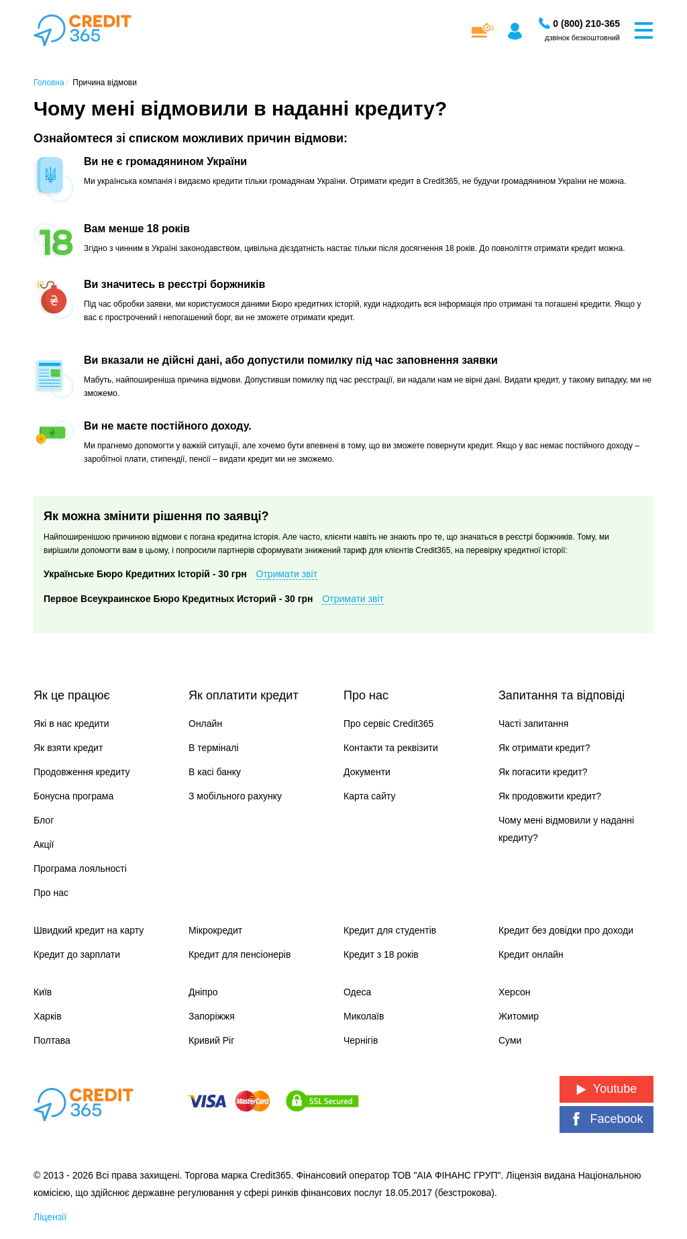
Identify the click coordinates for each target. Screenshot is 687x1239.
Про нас (51, 892)
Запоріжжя (212, 1016)
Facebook (606, 1119)
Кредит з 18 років (381, 954)
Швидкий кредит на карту (89, 930)
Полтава (52, 1040)
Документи (367, 771)
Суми (509, 1040)
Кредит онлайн (531, 954)
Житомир (518, 1016)
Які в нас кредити (71, 723)
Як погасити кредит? (543, 771)
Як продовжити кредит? (549, 796)
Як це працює (72, 695)
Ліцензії (50, 1216)
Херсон (514, 992)
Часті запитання (533, 723)
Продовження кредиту (82, 771)
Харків (48, 1016)
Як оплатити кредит (244, 695)
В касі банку (215, 771)
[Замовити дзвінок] (586, 23)
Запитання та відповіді (561, 695)
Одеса (357, 992)
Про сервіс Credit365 (388, 723)
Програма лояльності (80, 868)
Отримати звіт (287, 573)
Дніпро (203, 992)
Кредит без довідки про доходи (565, 930)
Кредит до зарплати (77, 954)
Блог (44, 820)
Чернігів (361, 1040)
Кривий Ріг (211, 1040)
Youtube (606, 1088)
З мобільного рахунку (235, 796)
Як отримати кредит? (544, 747)
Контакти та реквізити (391, 747)
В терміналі (214, 747)
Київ (43, 992)
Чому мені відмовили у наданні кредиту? (566, 829)
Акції (44, 844)
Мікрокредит (215, 930)
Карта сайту (370, 796)
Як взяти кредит (68, 747)
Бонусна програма (73, 796)
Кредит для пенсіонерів (239, 954)
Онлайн (205, 723)
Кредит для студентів (390, 930)
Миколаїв (364, 1016)
